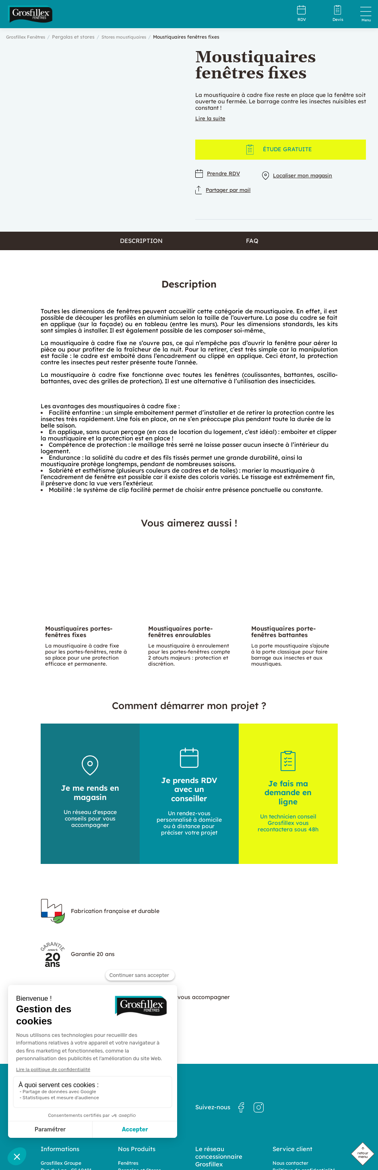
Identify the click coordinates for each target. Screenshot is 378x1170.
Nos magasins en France (224, 1099)
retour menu (362, 1155)
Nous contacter (290, 1084)
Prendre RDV (218, 173)
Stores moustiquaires (131, 37)
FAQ (252, 249)
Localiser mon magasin (302, 173)
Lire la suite (211, 118)
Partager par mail (225, 187)
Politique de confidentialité (304, 1091)
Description (141, 249)
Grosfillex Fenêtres (28, 37)
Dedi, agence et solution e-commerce (229, 1147)
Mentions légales (292, 1098)
